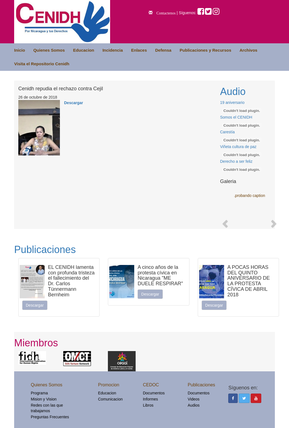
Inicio (19, 50)
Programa (39, 393)
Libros (148, 405)
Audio (233, 91)
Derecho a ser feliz (236, 161)
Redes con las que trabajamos (47, 408)
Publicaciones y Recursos (205, 50)
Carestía (227, 132)
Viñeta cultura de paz (238, 146)
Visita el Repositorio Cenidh (41, 63)
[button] (224, 222)
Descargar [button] (35, 305)
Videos (194, 399)
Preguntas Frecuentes (50, 417)
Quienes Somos (49, 50)
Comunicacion (110, 399)
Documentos (154, 393)
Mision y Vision (44, 399)
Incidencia (112, 50)
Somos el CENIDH (236, 117)
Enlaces (139, 50)
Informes (150, 399)
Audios (194, 405)
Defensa (163, 50)
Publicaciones (45, 249)
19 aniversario (232, 102)
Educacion (83, 50)
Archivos (248, 50)
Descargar (73, 103)
